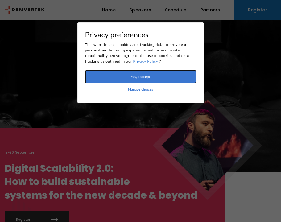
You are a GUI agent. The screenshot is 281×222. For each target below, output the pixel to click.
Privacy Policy (145, 61)
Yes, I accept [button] (140, 77)
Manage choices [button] (140, 89)
